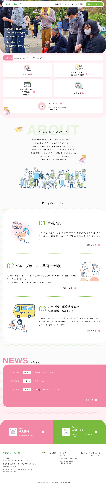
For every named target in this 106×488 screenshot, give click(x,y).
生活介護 (62, 456)
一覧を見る (90, 400)
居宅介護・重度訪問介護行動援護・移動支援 (66, 462)
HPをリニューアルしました (33, 58)
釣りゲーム (39, 381)
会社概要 (58, 4)
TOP (45, 453)
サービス (68, 4)
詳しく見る (93, 245)
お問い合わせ (95, 453)
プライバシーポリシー (96, 456)
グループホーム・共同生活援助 (68, 458)
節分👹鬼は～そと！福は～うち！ (48, 389)
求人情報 (79, 4)
